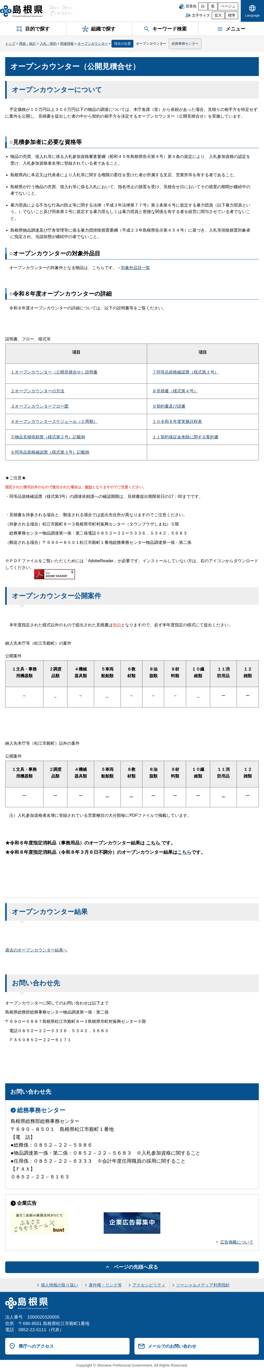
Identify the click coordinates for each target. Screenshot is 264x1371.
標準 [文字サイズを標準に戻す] (231, 15)
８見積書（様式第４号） (175, 391)
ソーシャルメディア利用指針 (203, 1285)
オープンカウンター (93, 43)
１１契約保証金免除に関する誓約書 (185, 437)
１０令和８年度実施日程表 (177, 421)
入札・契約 (48, 43)
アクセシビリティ (148, 1285)
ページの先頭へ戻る (136, 1267)
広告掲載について (236, 1242)
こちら (184, 852)
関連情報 (67, 43)
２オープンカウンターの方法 (37, 391)
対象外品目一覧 (135, 267)
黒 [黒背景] (213, 6)
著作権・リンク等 (105, 1285)
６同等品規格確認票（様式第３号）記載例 (50, 452)
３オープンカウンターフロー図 (40, 406)
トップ (10, 43)
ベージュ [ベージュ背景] (228, 6)
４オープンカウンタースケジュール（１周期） (54, 421)
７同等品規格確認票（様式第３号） (185, 372)
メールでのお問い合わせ (172, 1346)
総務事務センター (185, 43)
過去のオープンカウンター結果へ (36, 950)
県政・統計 (27, 43)
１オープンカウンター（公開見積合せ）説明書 (54, 372)
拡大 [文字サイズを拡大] (218, 15)
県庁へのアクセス (36, 1346)
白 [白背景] (203, 6)
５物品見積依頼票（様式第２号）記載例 (48, 437)
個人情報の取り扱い (59, 1285)
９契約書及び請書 (168, 406)
